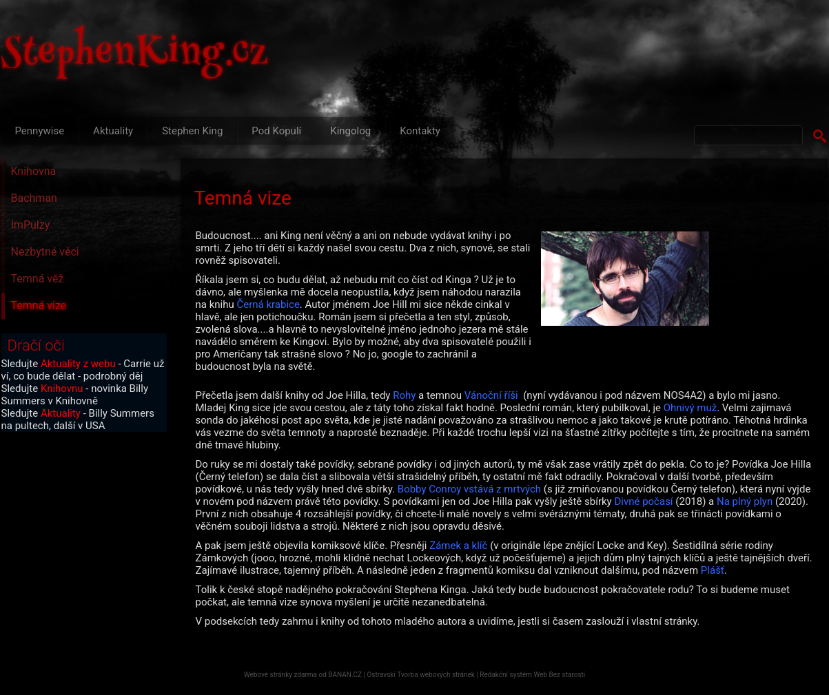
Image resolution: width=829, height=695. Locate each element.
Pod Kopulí (276, 131)
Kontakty (420, 131)
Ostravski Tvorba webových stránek (420, 674)
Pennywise (40, 131)
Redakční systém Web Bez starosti (532, 674)
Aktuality (113, 131)
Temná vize (39, 305)
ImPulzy (30, 224)
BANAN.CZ (345, 674)
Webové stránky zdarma (280, 674)
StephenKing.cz (135, 55)
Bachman (34, 198)
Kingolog (350, 131)
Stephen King (192, 131)
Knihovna (34, 171)
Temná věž (37, 278)
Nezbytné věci (45, 251)
